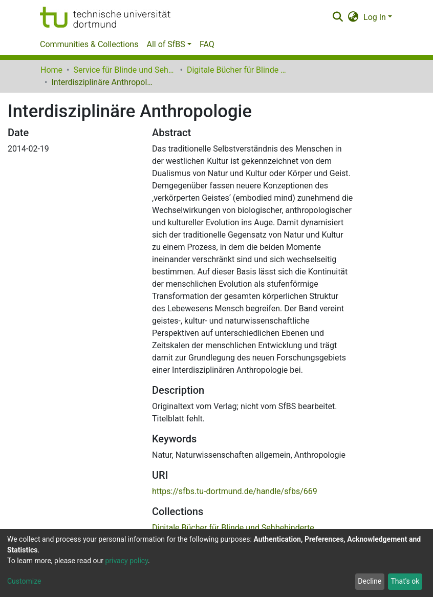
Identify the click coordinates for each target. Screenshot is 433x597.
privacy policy (126, 561)
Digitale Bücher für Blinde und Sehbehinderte (238, 70)
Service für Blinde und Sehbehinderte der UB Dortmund (124, 70)
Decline (369, 581)
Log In (374, 17)
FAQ (207, 44)
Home (51, 70)
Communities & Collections (89, 44)
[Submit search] (337, 17)
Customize (24, 581)
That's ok (405, 581)
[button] (353, 17)
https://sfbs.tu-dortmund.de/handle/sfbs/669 (234, 491)
